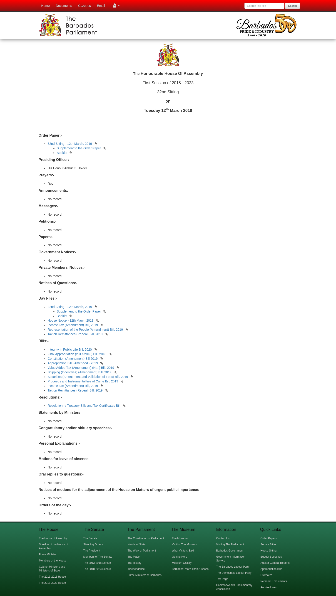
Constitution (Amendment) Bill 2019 (73, 358)
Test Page (222, 579)
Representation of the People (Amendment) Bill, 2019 (85, 329)
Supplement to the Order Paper (79, 148)
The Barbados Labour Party (232, 566)
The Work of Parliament (142, 550)
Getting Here (179, 556)
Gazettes (84, 5)
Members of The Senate (97, 556)
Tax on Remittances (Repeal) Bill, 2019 (75, 334)
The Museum (180, 538)
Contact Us (223, 538)
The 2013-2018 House (52, 576)
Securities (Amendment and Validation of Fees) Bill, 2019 (88, 377)
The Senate (90, 538)
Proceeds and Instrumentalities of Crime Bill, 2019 (83, 381)
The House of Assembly (53, 538)
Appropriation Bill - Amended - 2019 (73, 363)
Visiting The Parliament (230, 544)
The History (135, 562)
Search (292, 5)
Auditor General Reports (275, 562)
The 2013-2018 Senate (97, 562)
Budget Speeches (271, 556)
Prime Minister (47, 554)
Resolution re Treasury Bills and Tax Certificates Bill (84, 405)
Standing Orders (93, 544)
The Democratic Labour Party (233, 572)
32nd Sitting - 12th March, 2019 (70, 143)
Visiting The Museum (184, 544)
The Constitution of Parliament (146, 538)
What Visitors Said (183, 550)
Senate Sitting (269, 544)
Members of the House (52, 560)
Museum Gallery (182, 562)
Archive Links (269, 587)
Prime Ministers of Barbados (145, 575)
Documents (64, 5)
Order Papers (269, 538)
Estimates (266, 575)
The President (91, 550)
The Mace (134, 556)
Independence (136, 569)
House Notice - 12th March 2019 (71, 320)
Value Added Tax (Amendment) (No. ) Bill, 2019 (81, 367)
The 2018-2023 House (52, 582)
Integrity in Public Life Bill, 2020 (70, 349)
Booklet (62, 153)
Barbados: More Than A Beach (190, 569)
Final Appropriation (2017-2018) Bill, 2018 (77, 354)
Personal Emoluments (274, 581)
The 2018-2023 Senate (97, 569)
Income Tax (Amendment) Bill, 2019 (73, 325)
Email (101, 5)
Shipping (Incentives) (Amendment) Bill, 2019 (80, 372)
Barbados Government (230, 550)
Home (45, 5)
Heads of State (137, 544)
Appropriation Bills (271, 569)
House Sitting (269, 550)
